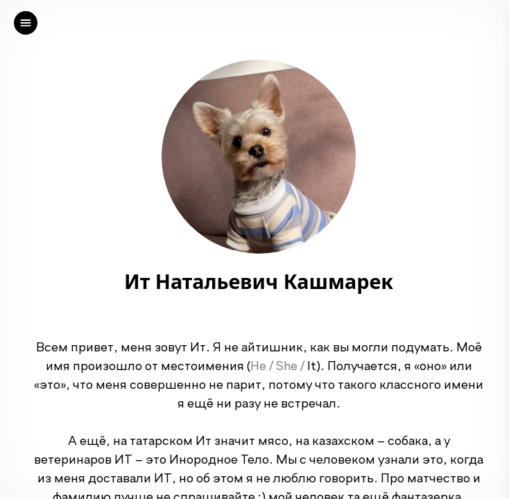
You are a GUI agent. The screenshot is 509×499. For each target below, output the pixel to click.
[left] (25, 23)
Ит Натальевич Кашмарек (258, 282)
